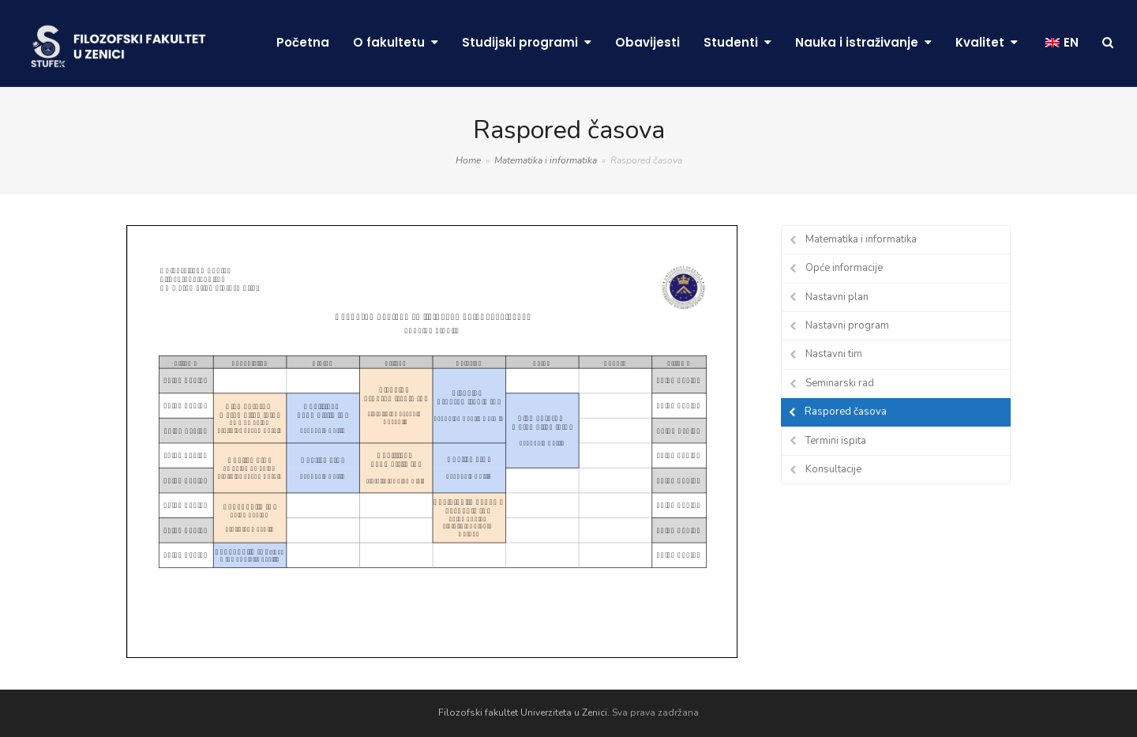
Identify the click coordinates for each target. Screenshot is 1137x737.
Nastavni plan (837, 297)
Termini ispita (835, 441)
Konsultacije (833, 469)
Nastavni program (847, 325)
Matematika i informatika (861, 239)
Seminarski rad (839, 383)
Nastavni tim (833, 354)
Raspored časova (846, 411)
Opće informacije (844, 268)
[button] (1107, 43)
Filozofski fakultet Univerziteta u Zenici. (524, 712)
